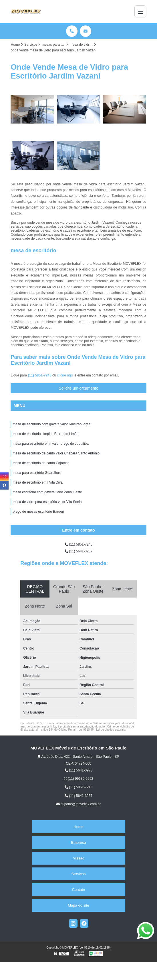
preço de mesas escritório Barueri (38, 512)
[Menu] (140, 11)
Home (78, 827)
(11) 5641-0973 (78, 770)
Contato (78, 889)
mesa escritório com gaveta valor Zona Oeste (47, 492)
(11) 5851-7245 (40, 375)
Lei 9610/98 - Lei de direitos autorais (102, 729)
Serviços (78, 874)
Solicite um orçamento (78, 388)
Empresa (78, 842)
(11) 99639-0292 (78, 779)
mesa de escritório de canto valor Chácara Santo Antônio (56, 453)
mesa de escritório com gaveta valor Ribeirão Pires (51, 424)
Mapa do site (78, 905)
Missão (78, 858)
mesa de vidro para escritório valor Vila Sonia (47, 502)
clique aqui (65, 375)
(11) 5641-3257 (78, 551)
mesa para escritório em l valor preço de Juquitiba (50, 444)
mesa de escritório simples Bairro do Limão (45, 434)
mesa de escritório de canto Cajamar (41, 463)
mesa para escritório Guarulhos (36, 473)
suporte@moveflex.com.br (78, 804)
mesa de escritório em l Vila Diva (38, 482)
